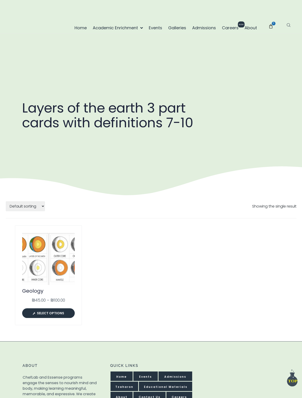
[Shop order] (25, 206)
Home (81, 28)
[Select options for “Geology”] (48, 313)
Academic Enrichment (118, 28)
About (251, 28)
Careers (231, 27)
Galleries (177, 28)
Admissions (204, 28)
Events (155, 28)
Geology (32, 290)
